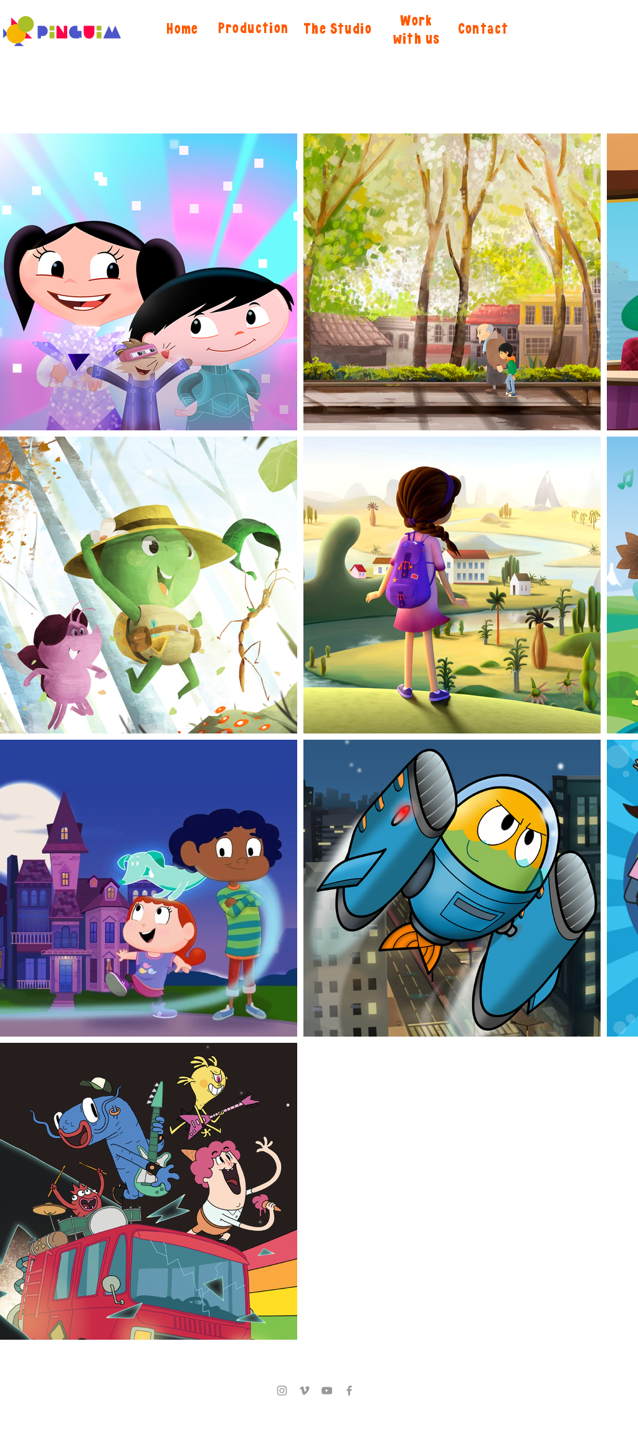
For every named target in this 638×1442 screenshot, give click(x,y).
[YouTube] (326, 1390)
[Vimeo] (304, 1390)
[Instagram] (281, 1390)
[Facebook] (349, 1390)
